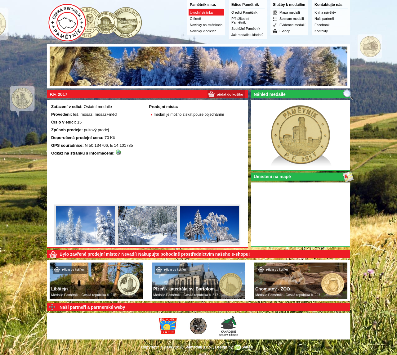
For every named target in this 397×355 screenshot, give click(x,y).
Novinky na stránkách (206, 25)
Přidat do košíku (73, 269)
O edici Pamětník (244, 12)
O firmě (195, 18)
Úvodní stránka (201, 12)
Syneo (247, 347)
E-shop (284, 31)
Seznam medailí (291, 18)
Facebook (321, 25)
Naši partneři (324, 18)
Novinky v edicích (203, 31)
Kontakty (321, 31)
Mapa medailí (289, 12)
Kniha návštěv (325, 12)
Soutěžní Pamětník (245, 28)
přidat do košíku (230, 94)
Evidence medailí (292, 25)
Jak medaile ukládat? (247, 35)
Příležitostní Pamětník (240, 20)
